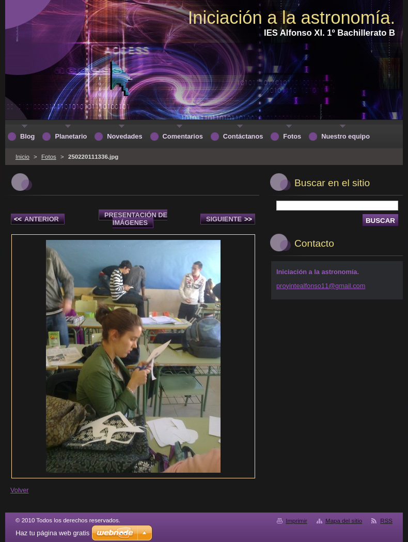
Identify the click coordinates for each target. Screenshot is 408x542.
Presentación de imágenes (135, 219)
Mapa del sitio (343, 521)
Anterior (36, 219)
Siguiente (229, 219)
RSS (386, 521)
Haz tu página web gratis (52, 533)
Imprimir (296, 521)
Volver (19, 490)
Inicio (22, 157)
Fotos (48, 157)
